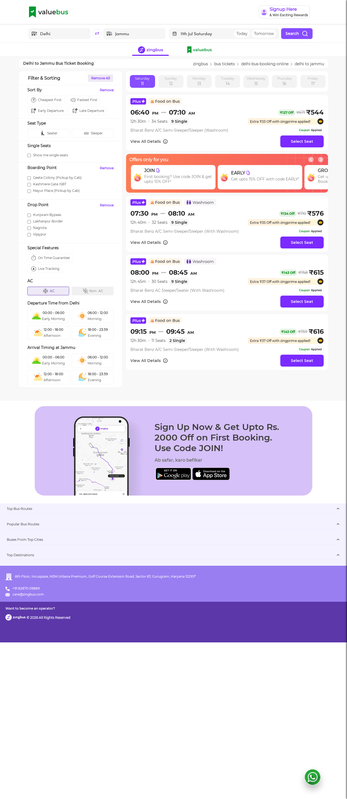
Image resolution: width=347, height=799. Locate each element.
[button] (201, 50)
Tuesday (227, 81)
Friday (313, 81)
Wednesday (256, 81)
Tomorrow (264, 33)
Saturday (142, 81)
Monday (199, 81)
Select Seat (302, 141)
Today (242, 33)
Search (296, 33)
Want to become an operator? (212, 787)
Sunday (171, 81)
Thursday (284, 81)
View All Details (149, 141)
